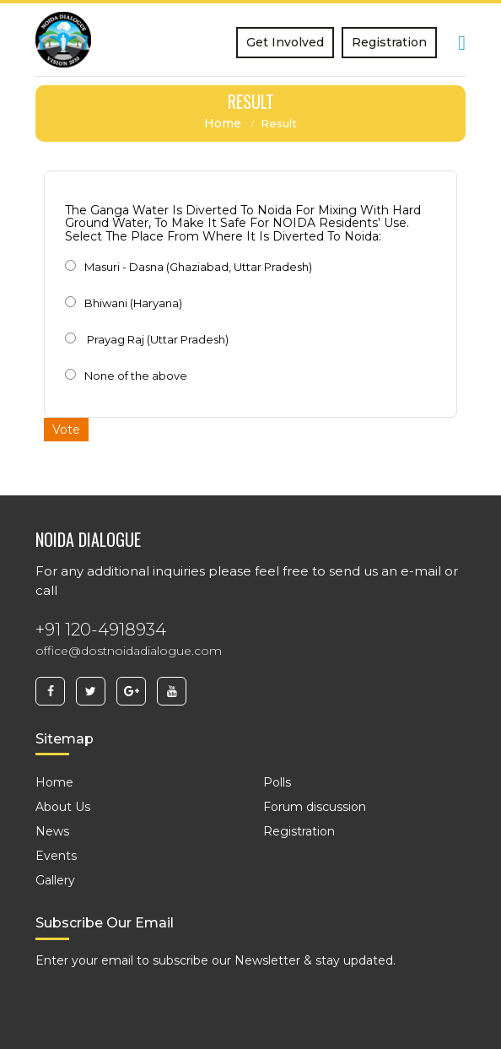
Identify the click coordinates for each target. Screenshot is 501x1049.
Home (222, 123)
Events (56, 855)
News (52, 831)
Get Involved (285, 42)
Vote (66, 429)
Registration (389, 42)
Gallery (55, 880)
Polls (277, 782)
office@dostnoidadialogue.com (128, 650)
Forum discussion (314, 806)
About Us (62, 806)
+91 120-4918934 (100, 629)
